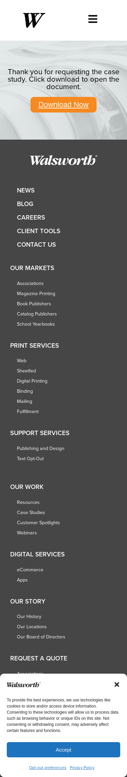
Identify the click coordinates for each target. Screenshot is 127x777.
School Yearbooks (36, 324)
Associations (30, 283)
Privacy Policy (82, 767)
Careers (31, 217)
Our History (29, 616)
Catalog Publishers (37, 313)
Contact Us (36, 244)
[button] (116, 684)
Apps (22, 579)
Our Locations (32, 626)
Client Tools (38, 231)
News (26, 190)
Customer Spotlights (38, 522)
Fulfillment (28, 411)
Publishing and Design (40, 448)
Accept (63, 750)
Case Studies (31, 512)
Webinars (27, 532)
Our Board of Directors (41, 636)
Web (21, 360)
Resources (28, 502)
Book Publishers (34, 303)
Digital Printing (32, 380)
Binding (25, 391)
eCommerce (30, 569)
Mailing (24, 401)
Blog (25, 203)
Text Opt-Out (30, 458)
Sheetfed (26, 370)
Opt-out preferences (47, 767)
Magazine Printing (36, 293)
